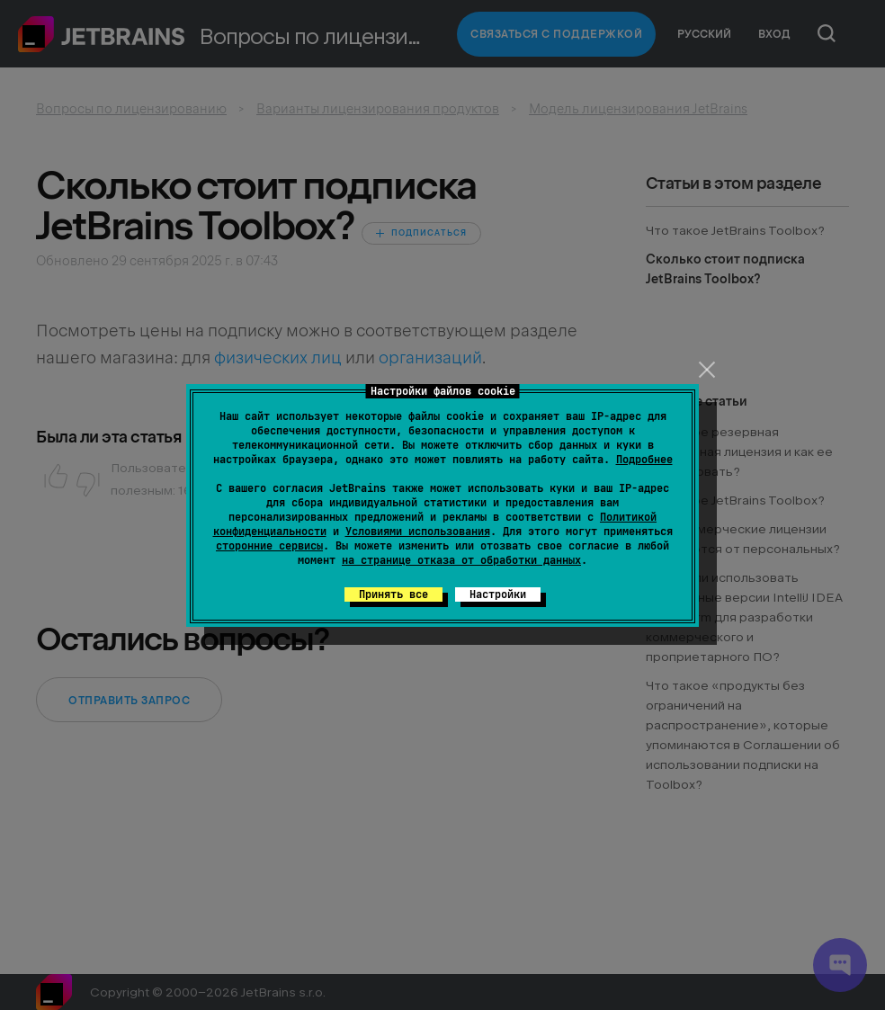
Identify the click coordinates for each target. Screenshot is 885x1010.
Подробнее (644, 459)
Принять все (393, 594)
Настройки (497, 594)
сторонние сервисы (269, 546)
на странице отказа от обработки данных (461, 560)
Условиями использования (417, 531)
